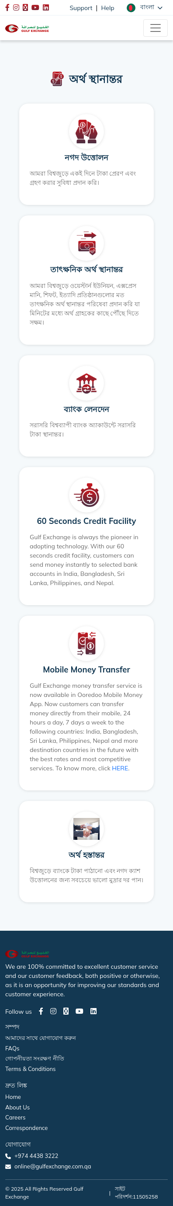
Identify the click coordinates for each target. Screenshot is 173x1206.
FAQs (12, 1048)
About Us (17, 1107)
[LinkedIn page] (93, 1011)
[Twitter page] (66, 1011)
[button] (144, 7)
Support (80, 8)
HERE (120, 768)
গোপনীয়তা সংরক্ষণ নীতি (34, 1058)
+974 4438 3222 (36, 1155)
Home (13, 1096)
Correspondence (26, 1127)
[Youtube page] (79, 1011)
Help (107, 8)
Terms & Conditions (30, 1068)
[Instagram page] (53, 1011)
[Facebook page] (41, 1011)
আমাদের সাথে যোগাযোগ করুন (40, 1037)
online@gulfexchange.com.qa (52, 1166)
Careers (15, 1117)
